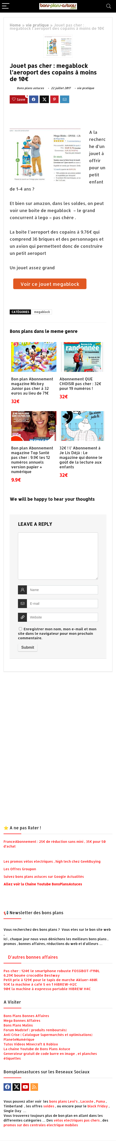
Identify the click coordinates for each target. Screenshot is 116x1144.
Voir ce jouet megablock (50, 284)
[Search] (108, 6)
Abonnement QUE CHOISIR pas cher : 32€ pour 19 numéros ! (80, 383)
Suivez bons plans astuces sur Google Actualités (44, 876)
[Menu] (5, 6)
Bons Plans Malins (18, 1025)
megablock (42, 312)
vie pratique (37, 24)
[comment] (58, 556)
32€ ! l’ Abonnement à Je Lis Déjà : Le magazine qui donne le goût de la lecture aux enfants (81, 457)
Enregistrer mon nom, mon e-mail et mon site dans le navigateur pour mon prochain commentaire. (57, 633)
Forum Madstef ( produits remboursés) (35, 1030)
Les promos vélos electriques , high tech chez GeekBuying (52, 861)
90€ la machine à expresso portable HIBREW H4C (47, 989)
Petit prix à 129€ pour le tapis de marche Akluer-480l (51, 980)
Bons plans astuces (27, 88)
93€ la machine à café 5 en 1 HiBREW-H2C (40, 984)
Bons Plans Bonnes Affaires (26, 1016)
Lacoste (86, 1101)
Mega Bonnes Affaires (22, 1020)
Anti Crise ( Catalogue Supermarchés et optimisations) (48, 1035)
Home (15, 24)
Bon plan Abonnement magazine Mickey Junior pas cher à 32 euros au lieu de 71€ (32, 386)
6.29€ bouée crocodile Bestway (32, 975)
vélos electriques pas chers (76, 1120)
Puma (100, 1101)
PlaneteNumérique (19, 1039)
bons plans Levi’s (63, 1101)
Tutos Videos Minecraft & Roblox (31, 1044)
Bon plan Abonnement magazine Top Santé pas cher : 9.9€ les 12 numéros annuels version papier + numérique (32, 459)
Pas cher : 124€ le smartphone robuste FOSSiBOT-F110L (52, 971)
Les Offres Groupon (20, 869)
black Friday (97, 1106)
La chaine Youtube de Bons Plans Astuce (37, 1049)
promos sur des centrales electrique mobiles (41, 1125)
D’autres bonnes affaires (33, 957)
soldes (48, 1106)
